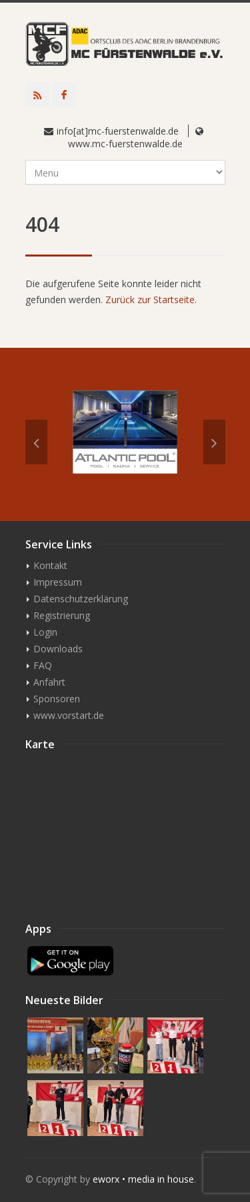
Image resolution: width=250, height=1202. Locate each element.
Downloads (58, 648)
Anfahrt (49, 682)
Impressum (57, 582)
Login (45, 632)
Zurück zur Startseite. (151, 299)
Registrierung (61, 615)
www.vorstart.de (68, 715)
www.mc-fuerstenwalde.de (125, 143)
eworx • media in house (143, 1179)
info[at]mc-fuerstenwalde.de (118, 131)
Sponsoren (56, 698)
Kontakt (50, 565)
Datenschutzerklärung (80, 598)
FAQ (42, 665)
